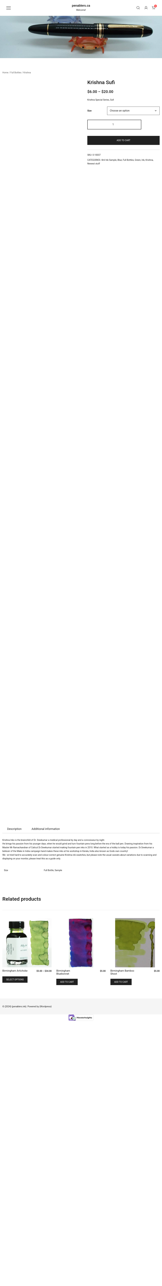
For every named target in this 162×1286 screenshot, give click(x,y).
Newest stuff (93, 163)
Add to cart (123, 140)
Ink (143, 160)
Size (89, 110)
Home (5, 72)
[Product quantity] (114, 124)
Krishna (27, 72)
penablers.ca (81, 5)
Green (138, 160)
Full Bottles (15, 72)
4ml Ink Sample (108, 160)
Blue (120, 160)
